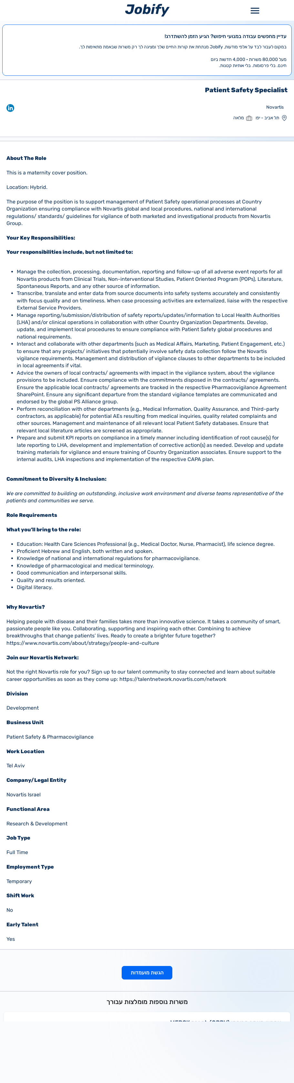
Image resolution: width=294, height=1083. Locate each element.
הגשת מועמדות (147, 973)
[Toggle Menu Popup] (254, 10)
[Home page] (147, 10)
